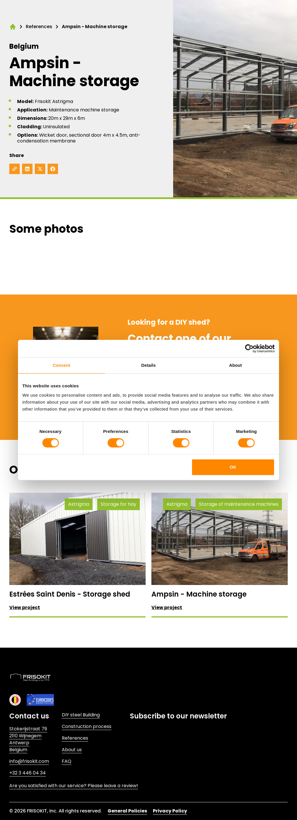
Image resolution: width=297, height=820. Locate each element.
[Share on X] (40, 169)
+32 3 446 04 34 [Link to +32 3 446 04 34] (27, 773)
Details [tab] (148, 365)
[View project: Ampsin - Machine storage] (219, 554)
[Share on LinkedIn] (27, 169)
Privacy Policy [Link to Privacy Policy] (170, 811)
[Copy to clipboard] (14, 169)
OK (233, 467)
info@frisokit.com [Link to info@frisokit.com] (29, 761)
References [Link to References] (75, 738)
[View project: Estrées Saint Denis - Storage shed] (77, 554)
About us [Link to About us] (72, 749)
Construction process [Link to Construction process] (86, 726)
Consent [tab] (61, 365)
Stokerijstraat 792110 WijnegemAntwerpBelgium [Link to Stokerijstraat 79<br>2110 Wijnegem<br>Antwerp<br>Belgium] (28, 739)
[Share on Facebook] (53, 169)
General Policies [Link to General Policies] (127, 811)
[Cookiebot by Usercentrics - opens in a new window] (249, 348)
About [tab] (235, 365)
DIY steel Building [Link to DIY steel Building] (81, 714)
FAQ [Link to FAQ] (66, 761)
